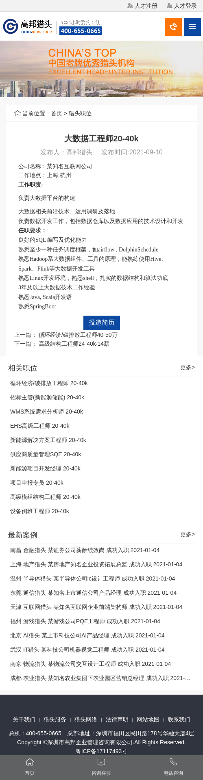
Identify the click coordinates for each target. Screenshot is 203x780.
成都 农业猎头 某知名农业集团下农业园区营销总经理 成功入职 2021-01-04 (104, 678)
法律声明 (117, 719)
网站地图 (148, 719)
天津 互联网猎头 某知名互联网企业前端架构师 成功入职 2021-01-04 (96, 607)
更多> (187, 367)
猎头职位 (80, 113)
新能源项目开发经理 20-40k (45, 468)
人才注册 (146, 5)
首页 (56, 113)
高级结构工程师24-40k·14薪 (74, 343)
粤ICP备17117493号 (102, 751)
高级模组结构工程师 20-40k (45, 497)
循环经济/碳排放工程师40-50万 (78, 335)
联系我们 (179, 719)
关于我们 (24, 719)
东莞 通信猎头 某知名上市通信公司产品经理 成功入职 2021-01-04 (93, 592)
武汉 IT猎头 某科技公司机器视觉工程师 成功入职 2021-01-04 (87, 649)
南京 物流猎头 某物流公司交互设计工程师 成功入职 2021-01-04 (90, 664)
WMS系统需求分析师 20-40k (46, 411)
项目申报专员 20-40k (36, 482)
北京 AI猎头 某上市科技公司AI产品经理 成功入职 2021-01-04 (87, 635)
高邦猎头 (79, 152)
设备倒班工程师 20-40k (39, 511)
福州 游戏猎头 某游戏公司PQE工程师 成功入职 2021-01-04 (85, 621)
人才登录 (185, 5)
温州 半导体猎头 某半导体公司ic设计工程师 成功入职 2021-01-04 (92, 578)
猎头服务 (55, 719)
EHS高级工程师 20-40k (39, 425)
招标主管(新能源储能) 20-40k (47, 397)
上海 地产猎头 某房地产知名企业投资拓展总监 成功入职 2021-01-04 (96, 564)
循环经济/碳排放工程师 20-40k (49, 383)
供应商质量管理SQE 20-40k (45, 454)
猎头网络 (85, 719)
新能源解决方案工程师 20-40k (48, 440)
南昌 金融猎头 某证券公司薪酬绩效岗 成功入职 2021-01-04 (84, 550)
